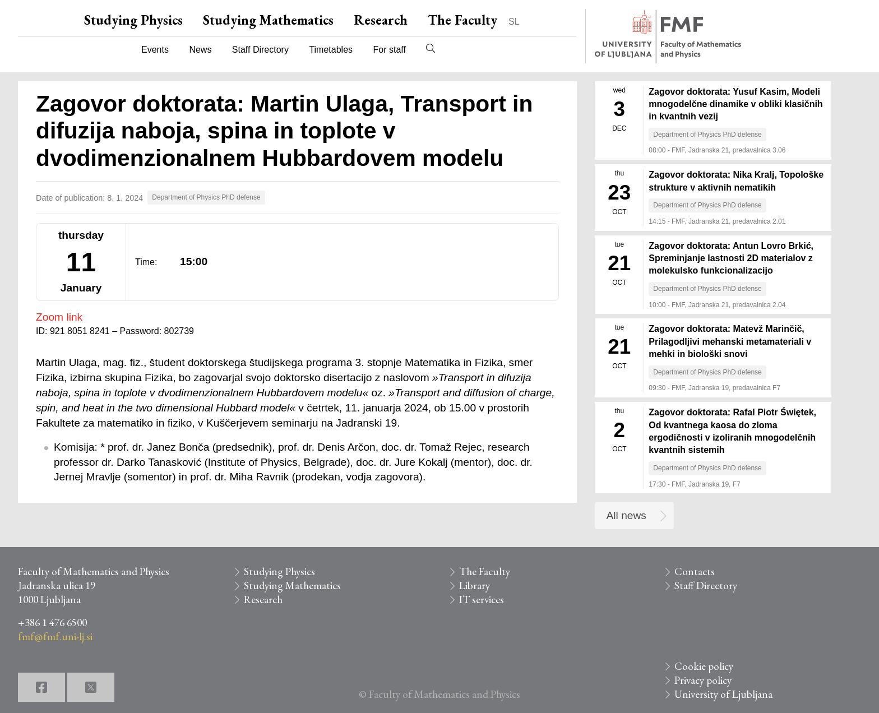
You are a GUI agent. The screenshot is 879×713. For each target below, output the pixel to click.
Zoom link (59, 317)
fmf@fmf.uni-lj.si (55, 636)
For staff (389, 49)
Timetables (331, 49)
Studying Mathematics (268, 20)
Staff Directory (260, 49)
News (200, 49)
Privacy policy (703, 680)
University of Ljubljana (723, 694)
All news (626, 515)
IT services (481, 599)
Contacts (694, 571)
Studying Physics (133, 20)
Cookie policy (703, 666)
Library (474, 585)
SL (514, 21)
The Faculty (462, 20)
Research (381, 20)
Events (155, 49)
